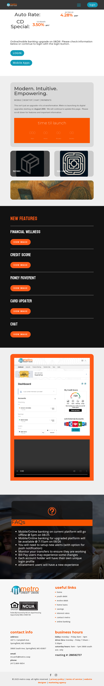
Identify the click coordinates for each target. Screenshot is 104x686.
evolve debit (62, 600)
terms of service (74, 679)
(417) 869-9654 (17, 663)
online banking (63, 621)
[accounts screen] (52, 435)
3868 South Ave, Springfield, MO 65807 (28, 648)
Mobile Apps (21, 62)
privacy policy (57, 679)
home (59, 592)
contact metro (63, 617)
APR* (76, 16)
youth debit (62, 596)
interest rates (63, 613)
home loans (62, 604)
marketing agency (57, 682)
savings (60, 609)
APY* (47, 25)
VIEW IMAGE (20, 242)
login (91, 5)
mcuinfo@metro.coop (20, 656)
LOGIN (17, 53)
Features (16, 171)
